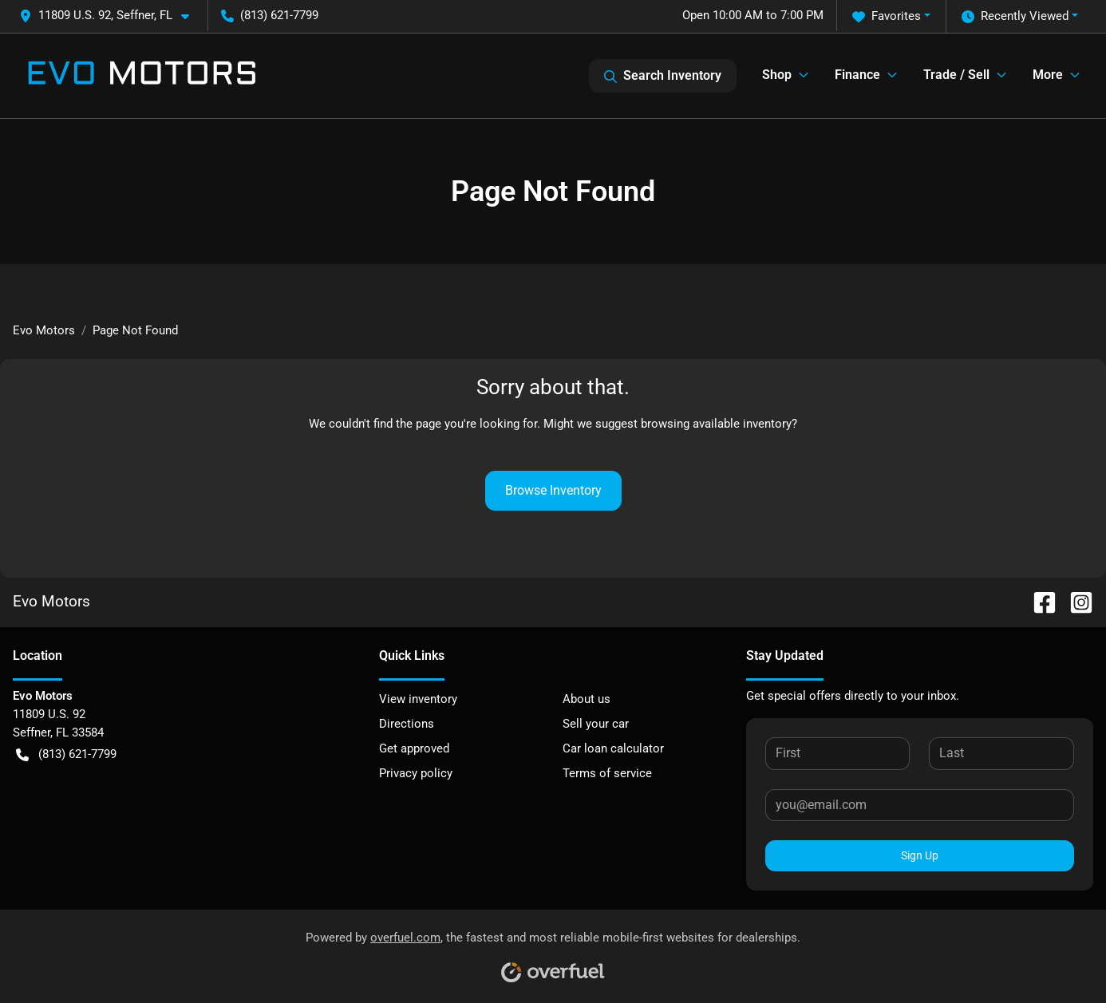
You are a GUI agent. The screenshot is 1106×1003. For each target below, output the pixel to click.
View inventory (418, 699)
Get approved (414, 748)
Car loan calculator (613, 748)
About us (586, 699)
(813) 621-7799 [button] (269, 15)
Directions (406, 724)
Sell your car (596, 724)
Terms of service (607, 773)
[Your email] (919, 805)
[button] (110, 15)
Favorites (886, 16)
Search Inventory (662, 75)
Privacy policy (415, 773)
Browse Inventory (553, 490)
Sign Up (919, 855)
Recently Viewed (1015, 16)
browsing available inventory (716, 424)
